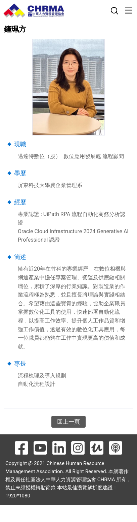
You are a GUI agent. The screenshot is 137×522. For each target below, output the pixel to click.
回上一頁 (68, 421)
